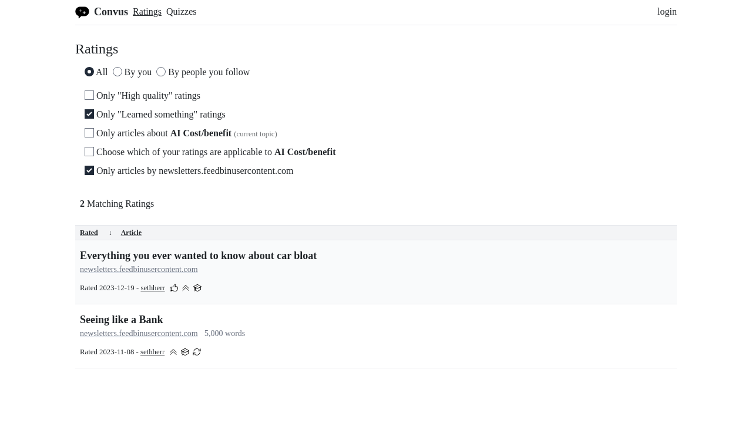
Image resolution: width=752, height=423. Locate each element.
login (667, 11)
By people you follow (203, 72)
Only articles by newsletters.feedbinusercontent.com (189, 171)
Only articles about (181, 133)
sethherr (152, 288)
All (96, 72)
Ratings (147, 11)
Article (131, 233)
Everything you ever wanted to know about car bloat (198, 255)
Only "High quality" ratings (142, 95)
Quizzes (181, 11)
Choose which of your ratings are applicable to (210, 152)
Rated (96, 232)
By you (132, 72)
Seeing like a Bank (121, 319)
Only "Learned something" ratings (155, 114)
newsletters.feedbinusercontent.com (139, 269)
